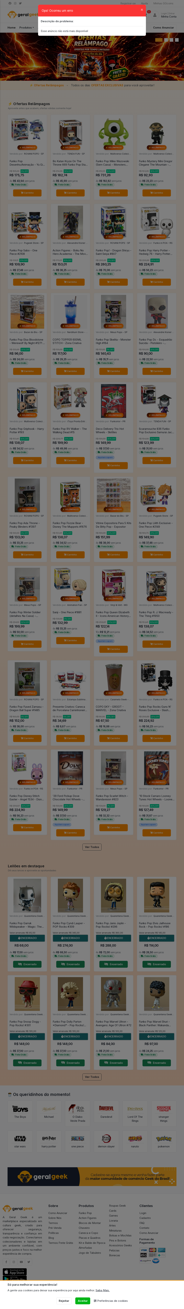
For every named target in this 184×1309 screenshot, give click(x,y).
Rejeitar (64, 1300)
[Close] (142, 9)
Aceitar (83, 1300)
